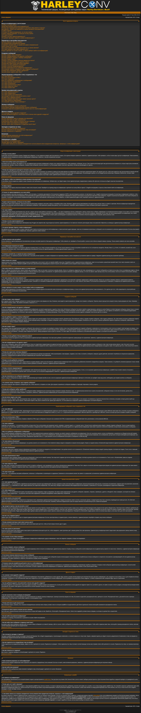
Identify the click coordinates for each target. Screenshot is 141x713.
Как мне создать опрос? (9, 59)
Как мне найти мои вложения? (11, 136)
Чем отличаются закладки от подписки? (13, 128)
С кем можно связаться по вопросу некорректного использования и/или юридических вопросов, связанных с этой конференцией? (41, 143)
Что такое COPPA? (7, 35)
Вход (75, 12)
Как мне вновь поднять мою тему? (12, 72)
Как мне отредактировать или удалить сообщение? (17, 56)
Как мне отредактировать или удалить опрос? (15, 62)
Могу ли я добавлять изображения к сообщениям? (17, 80)
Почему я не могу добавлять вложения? (14, 65)
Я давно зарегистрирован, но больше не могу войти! (17, 33)
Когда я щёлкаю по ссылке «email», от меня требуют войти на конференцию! (25, 50)
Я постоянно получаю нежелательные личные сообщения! (19, 107)
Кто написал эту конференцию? (11, 141)
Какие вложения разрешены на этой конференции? (17, 135)
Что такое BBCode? (7, 76)
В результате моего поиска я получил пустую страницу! (18, 121)
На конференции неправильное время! (13, 43)
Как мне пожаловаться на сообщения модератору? (17, 67)
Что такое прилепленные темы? (11, 84)
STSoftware (71, 710)
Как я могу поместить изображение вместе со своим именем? (20, 47)
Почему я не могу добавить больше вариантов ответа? (18, 60)
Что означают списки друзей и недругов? (14, 113)
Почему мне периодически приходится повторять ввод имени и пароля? (23, 28)
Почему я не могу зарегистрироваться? (13, 36)
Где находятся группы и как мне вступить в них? (16, 96)
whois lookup (96, 695)
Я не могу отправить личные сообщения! (14, 106)
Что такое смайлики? (8, 79)
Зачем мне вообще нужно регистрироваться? (15, 26)
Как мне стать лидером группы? (11, 97)
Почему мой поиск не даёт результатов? (14, 120)
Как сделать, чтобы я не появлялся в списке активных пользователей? (23, 29)
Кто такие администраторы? (10, 91)
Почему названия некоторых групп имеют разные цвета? (19, 99)
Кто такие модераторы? (9, 93)
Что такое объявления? (9, 83)
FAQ (72, 12)
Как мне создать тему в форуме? (11, 54)
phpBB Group (47, 679)
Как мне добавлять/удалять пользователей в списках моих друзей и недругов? (25, 114)
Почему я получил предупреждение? (13, 66)
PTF (75, 710)
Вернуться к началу (6, 158)
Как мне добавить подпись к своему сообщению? (16, 57)
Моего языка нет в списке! (9, 46)
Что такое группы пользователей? (12, 94)
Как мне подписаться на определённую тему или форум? (19, 129)
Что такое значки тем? (8, 87)
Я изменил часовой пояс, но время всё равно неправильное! (20, 45)
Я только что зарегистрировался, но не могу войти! (17, 32)
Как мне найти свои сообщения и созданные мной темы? (19, 124)
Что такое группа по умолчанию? (11, 100)
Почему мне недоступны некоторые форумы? (15, 63)
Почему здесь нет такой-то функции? (13, 142)
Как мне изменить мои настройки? (12, 42)
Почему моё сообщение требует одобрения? (15, 70)
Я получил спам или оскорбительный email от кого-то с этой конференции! (24, 108)
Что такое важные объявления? (11, 82)
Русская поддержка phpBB (71, 711)
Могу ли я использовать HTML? (11, 77)
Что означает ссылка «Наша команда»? (14, 101)
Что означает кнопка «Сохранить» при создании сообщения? (20, 69)
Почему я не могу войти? (9, 25)
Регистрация (67, 12)
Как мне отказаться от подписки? (11, 131)
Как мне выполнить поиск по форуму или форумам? (17, 118)
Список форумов (6, 17)
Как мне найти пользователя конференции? (15, 122)
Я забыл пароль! (7, 30)
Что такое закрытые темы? (10, 86)
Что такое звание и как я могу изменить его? (15, 49)
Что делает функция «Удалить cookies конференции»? (18, 38)
